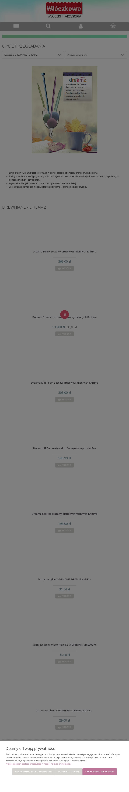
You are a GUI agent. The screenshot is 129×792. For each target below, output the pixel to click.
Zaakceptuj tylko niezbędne (33, 771)
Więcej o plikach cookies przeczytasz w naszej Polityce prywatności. (38, 763)
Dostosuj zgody (68, 771)
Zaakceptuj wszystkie (99, 771)
